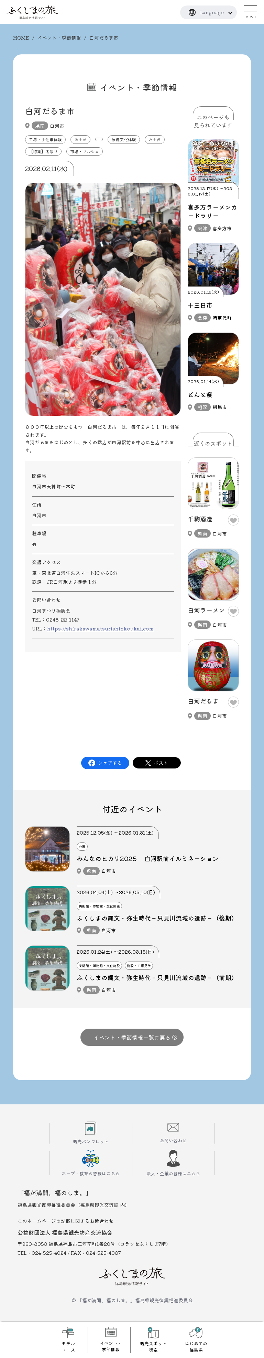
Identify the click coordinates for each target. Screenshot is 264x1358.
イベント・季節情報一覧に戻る (135, 1037)
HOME (21, 37)
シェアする (110, 762)
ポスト (161, 762)
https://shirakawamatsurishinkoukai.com (100, 628)
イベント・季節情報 (59, 37)
